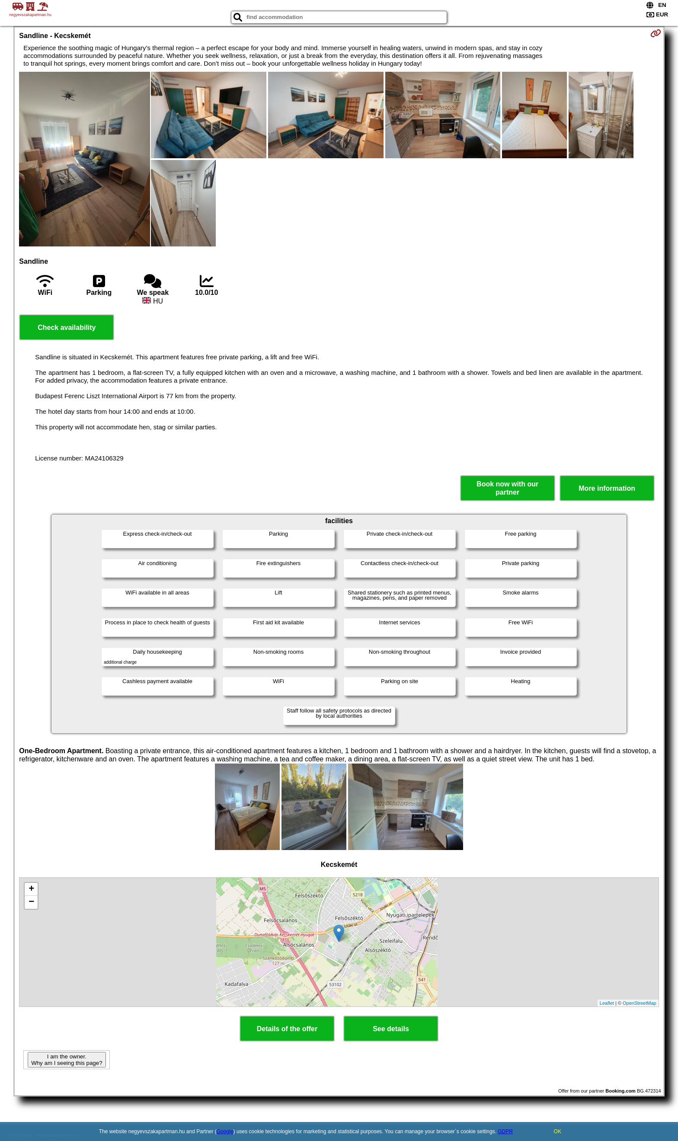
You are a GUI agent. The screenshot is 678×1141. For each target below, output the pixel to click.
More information (607, 488)
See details (391, 1028)
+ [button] (31, 889)
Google (225, 1131)
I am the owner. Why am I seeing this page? (66, 1059)
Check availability (67, 327)
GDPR (505, 1131)
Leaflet (607, 1003)
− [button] (31, 902)
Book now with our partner (507, 488)
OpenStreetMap (639, 1003)
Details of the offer (287, 1028)
